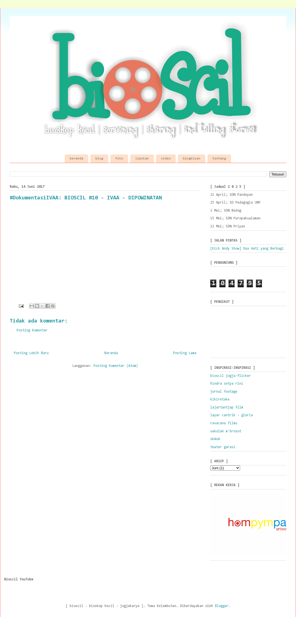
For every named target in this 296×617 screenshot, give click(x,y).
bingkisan (191, 158)
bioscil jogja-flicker (230, 376)
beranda (76, 158)
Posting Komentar (32, 330)
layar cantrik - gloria (231, 415)
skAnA (215, 439)
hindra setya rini (226, 383)
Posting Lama (184, 353)
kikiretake (220, 399)
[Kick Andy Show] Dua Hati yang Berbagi (247, 248)
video (166, 158)
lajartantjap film (226, 407)
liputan (142, 158)
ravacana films (223, 423)
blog (99, 158)
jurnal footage (223, 391)
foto (119, 158)
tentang (219, 158)
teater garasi (222, 447)
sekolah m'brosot (225, 431)
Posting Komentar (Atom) (116, 366)
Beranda (111, 353)
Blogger (222, 606)
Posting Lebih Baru (31, 353)
